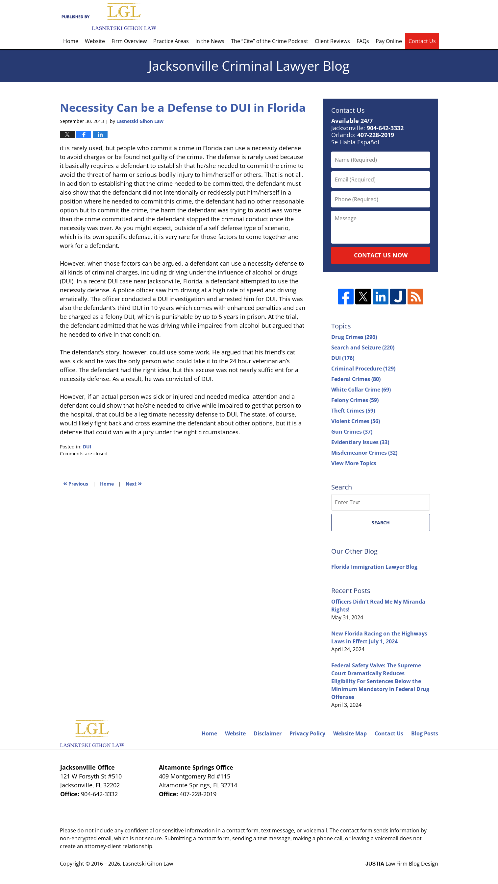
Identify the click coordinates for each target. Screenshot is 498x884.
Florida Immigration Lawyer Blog (374, 566)
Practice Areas (171, 41)
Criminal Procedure (363, 368)
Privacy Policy (307, 733)
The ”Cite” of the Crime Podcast (269, 41)
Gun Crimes (351, 431)
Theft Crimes (353, 410)
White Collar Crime (361, 389)
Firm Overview (129, 41)
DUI (87, 446)
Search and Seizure (362, 347)
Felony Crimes (355, 400)
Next (134, 483)
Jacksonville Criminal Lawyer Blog (108, 16)
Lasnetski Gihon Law (148, 863)
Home (70, 41)
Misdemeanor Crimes (364, 452)
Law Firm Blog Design (401, 863)
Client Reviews (332, 41)
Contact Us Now (381, 255)
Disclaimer (268, 733)
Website (95, 41)
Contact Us (422, 41)
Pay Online (389, 41)
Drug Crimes (354, 337)
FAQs (363, 41)
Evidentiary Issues (360, 442)
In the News (209, 41)
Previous (75, 483)
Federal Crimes (356, 379)
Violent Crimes (355, 421)
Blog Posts (424, 733)
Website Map (350, 733)
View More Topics (353, 463)
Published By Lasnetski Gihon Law (381, 16)
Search (381, 522)
